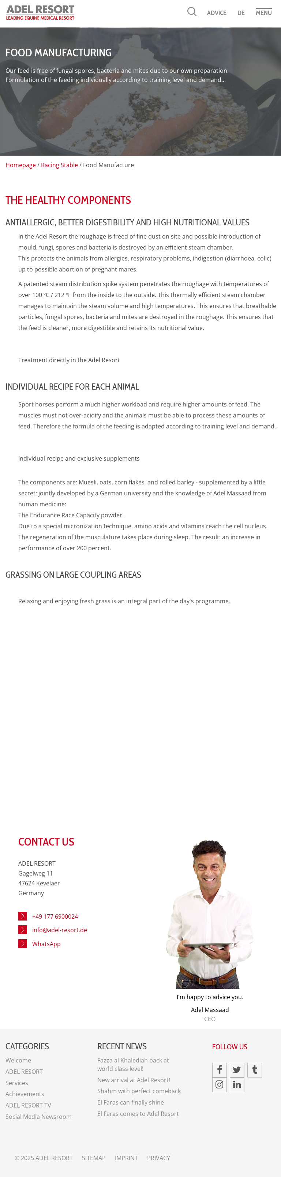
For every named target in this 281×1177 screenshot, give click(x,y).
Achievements (24, 1094)
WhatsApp (46, 944)
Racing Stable (59, 165)
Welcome (18, 1060)
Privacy (158, 1158)
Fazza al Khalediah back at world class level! (133, 1064)
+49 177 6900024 (55, 916)
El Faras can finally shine (130, 1102)
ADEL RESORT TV (28, 1105)
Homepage (20, 165)
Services (16, 1083)
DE (241, 13)
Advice (216, 13)
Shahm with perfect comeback (139, 1091)
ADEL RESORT (24, 1072)
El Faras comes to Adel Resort (138, 1114)
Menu (264, 13)
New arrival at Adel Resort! (133, 1080)
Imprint (126, 1158)
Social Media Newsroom (38, 1117)
